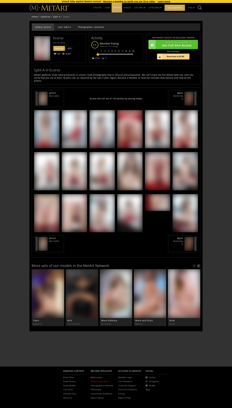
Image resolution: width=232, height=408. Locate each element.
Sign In (191, 7)
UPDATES (97, 7)
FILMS (107, 7)
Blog (148, 389)
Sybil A (56, 16)
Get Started (175, 7)
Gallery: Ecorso (43, 27)
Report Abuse (97, 398)
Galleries (45, 16)
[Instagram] (152, 381)
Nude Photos (69, 381)
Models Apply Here (100, 381)
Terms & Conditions (127, 389)
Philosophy (96, 389)
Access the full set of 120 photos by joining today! (116, 98)
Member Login (125, 377)
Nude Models (69, 385)
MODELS (127, 7)
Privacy (121, 393)
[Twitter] (151, 377)
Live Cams (68, 389)
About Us (67, 398)
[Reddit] (150, 385)
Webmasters (97, 377)
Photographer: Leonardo (91, 27)
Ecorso (58, 38)
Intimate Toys (69, 393)
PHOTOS (117, 7)
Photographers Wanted (102, 385)
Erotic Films (68, 377)
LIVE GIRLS (139, 7)
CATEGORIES (155, 7)
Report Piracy (124, 398)
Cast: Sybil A (64, 27)
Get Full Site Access (172, 44)
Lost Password (125, 381)
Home (35, 16)
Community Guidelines (101, 393)
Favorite (59, 48)
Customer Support (127, 385)
